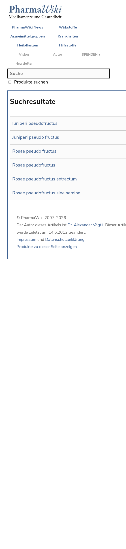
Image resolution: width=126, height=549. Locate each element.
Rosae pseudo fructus (34, 151)
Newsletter (24, 63)
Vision (24, 54)
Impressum (26, 239)
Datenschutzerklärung (65, 239)
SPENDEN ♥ (91, 54)
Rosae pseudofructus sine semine (46, 193)
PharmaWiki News (27, 27)
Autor (57, 54)
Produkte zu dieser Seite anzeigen (47, 246)
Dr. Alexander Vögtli (85, 225)
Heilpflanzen (27, 45)
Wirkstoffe (68, 27)
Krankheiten (68, 36)
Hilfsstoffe (68, 45)
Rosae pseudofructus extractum (44, 179)
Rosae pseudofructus (33, 165)
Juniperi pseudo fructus (35, 137)
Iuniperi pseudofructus (35, 123)
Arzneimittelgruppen (27, 36)
